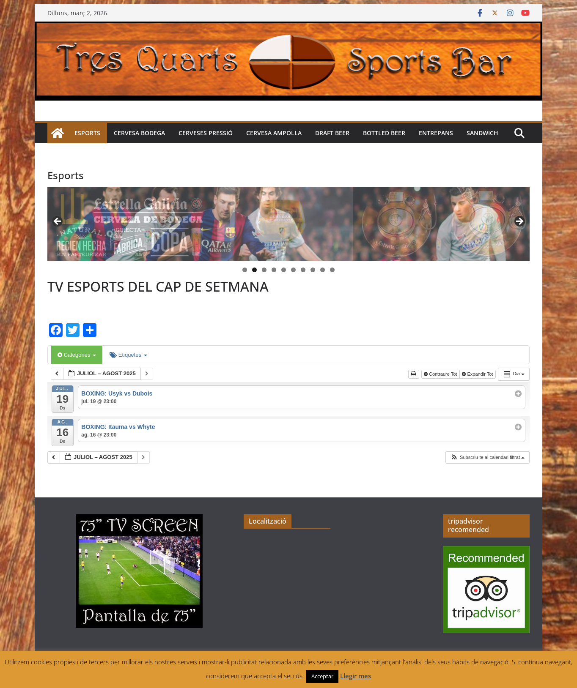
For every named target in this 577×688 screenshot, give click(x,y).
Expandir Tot (478, 374)
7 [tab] (303, 270)
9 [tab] (322, 270)
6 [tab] (293, 270)
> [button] (519, 222)
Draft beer (332, 133)
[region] (288, 224)
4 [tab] (274, 270)
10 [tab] (332, 270)
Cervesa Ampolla (274, 133)
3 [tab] (264, 270)
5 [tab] (283, 270)
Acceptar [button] (322, 676)
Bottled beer (384, 133)
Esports (87, 133)
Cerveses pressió (206, 133)
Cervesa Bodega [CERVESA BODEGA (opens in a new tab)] (139, 133)
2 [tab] (254, 270)
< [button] (58, 222)
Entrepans (436, 133)
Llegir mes (355, 676)
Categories (77, 355)
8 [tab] (312, 270)
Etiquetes (128, 355)
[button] (487, 457)
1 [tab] (244, 270)
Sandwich (482, 133)
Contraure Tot (441, 374)
